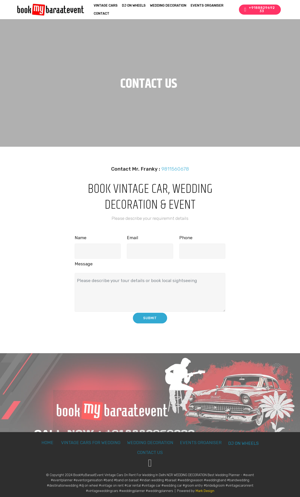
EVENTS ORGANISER (207, 5)
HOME (47, 445)
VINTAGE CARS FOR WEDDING (90, 445)
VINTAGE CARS (106, 5)
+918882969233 (259, 9)
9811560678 (175, 172)
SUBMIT (150, 321)
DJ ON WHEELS (134, 5)
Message (84, 265)
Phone (186, 239)
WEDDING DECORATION (168, 5)
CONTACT (101, 13)
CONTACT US (150, 455)
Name (80, 239)
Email (132, 239)
